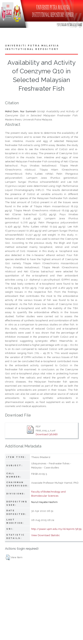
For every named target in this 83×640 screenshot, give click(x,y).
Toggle (8, 7)
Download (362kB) (47, 434)
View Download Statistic (45, 535)
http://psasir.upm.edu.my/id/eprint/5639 (56, 528)
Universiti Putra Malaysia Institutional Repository (32, 47)
